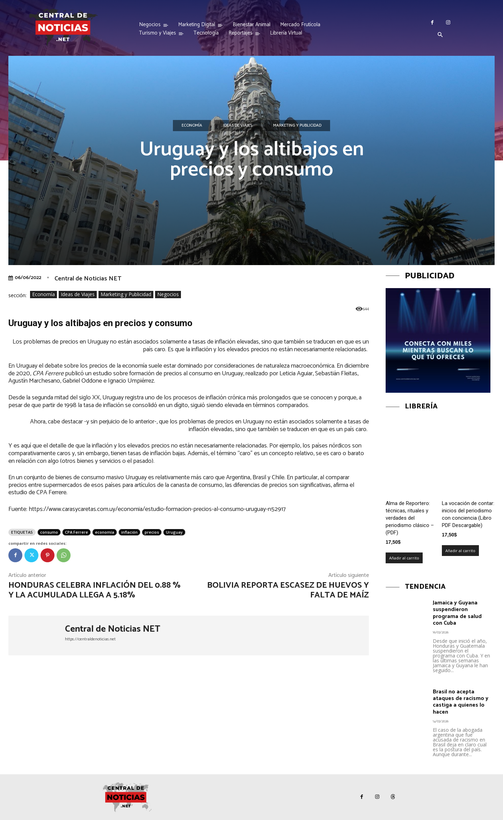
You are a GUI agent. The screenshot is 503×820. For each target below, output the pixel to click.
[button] (440, 35)
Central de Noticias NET (87, 278)
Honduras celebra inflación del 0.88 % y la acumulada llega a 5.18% (94, 590)
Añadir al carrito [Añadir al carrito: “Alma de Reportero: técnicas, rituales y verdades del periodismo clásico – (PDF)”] (404, 558)
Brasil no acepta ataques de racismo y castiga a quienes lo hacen (460, 702)
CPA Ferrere (76, 532)
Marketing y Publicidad (297, 125)
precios (152, 532)
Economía (192, 125)
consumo (49, 532)
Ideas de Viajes (237, 125)
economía (104, 532)
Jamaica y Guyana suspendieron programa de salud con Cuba (457, 613)
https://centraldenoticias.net (90, 639)
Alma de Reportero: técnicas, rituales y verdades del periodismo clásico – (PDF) (410, 518)
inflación (129, 532)
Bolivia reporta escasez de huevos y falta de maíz (288, 590)
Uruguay (174, 532)
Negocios (168, 294)
